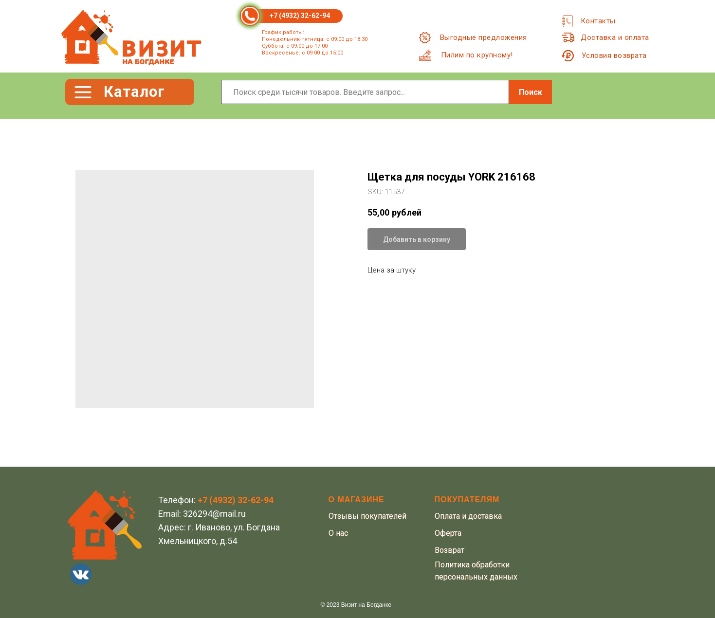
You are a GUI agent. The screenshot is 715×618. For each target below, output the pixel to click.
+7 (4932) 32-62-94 (300, 15)
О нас (338, 533)
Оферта (448, 533)
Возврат (449, 550)
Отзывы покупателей (367, 516)
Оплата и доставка (468, 516)
